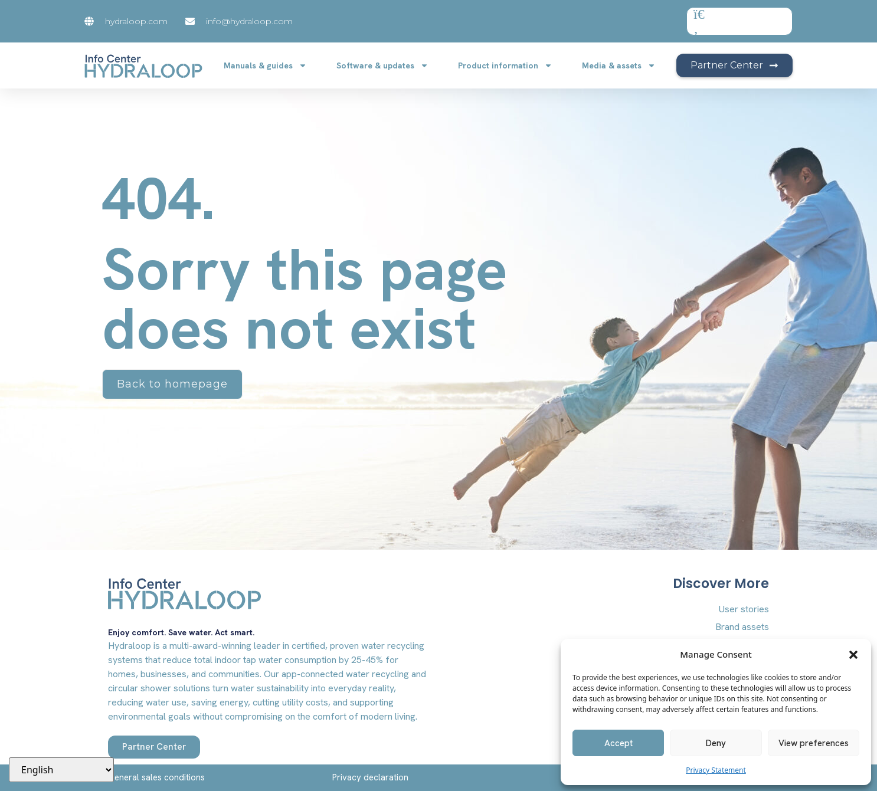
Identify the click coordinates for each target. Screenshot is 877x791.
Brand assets (742, 627)
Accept (618, 743)
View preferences (813, 743)
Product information (505, 65)
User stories (744, 609)
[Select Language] (61, 769)
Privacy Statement (716, 770)
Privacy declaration (370, 777)
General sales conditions (156, 777)
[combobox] (739, 21)
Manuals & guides (265, 65)
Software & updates (382, 65)
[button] (853, 654)
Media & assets (619, 65)
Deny (716, 743)
